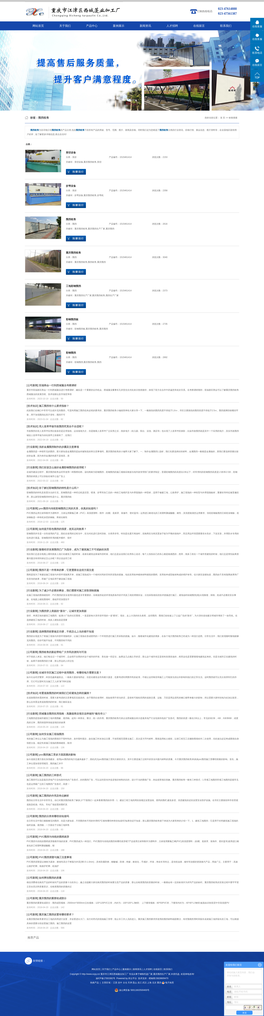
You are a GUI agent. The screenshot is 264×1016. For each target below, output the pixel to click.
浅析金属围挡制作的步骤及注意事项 (59, 446)
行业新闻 (33, 446)
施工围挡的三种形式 (50, 775)
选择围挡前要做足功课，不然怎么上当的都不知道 (66, 631)
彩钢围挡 (71, 352)
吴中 (120, 982)
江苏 (115, 982)
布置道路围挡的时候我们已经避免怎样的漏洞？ (65, 693)
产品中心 (92, 25)
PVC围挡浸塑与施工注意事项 (55, 857)
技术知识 (33, 405)
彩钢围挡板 (72, 319)
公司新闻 (33, 385)
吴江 (140, 982)
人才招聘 (172, 25)
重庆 (159, 982)
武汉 (144, 982)
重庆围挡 (110, 228)
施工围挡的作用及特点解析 (54, 795)
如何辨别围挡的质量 (50, 877)
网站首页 (38, 25)
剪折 (74, 157)
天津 (130, 982)
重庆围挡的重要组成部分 (52, 898)
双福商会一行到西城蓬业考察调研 (57, 385)
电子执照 (168, 982)
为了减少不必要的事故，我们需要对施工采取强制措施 (69, 590)
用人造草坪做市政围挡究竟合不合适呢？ (61, 426)
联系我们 (225, 25)
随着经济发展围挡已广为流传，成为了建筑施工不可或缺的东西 (74, 549)
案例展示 (118, 25)
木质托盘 (175, 974)
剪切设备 (71, 152)
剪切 (99, 162)
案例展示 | (127, 969)
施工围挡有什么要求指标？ (54, 405)
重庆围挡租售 (90, 162)
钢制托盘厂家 (146, 974)
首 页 (222, 117)
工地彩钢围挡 (73, 286)
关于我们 (65, 25)
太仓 (125, 982)
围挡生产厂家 (112, 295)
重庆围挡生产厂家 (96, 228)
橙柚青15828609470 (158, 978)
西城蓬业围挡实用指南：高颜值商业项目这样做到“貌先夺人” (72, 713)
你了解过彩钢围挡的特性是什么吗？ (59, 488)
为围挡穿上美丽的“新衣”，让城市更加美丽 (62, 611)
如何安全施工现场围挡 (51, 734)
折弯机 (100, 195)
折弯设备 (71, 185)
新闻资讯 (145, 25)
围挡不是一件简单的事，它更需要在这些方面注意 (66, 570)
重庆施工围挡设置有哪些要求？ (56, 914)
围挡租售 (71, 219)
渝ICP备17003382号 (105, 978)
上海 (149, 982)
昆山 (135, 982)
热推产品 (94, 982)
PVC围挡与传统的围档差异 (54, 836)
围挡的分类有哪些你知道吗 (54, 816)
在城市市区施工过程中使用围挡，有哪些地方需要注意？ (70, 672)
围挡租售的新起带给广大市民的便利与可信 (62, 652)
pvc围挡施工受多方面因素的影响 (57, 754)
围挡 (74, 224)
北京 (154, 982)
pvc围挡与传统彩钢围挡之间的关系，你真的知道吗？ (68, 508)
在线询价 (76, 172)
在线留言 (199, 25)
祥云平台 (132, 978)
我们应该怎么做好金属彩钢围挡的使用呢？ (62, 467)
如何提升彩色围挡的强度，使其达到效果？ (62, 529)
